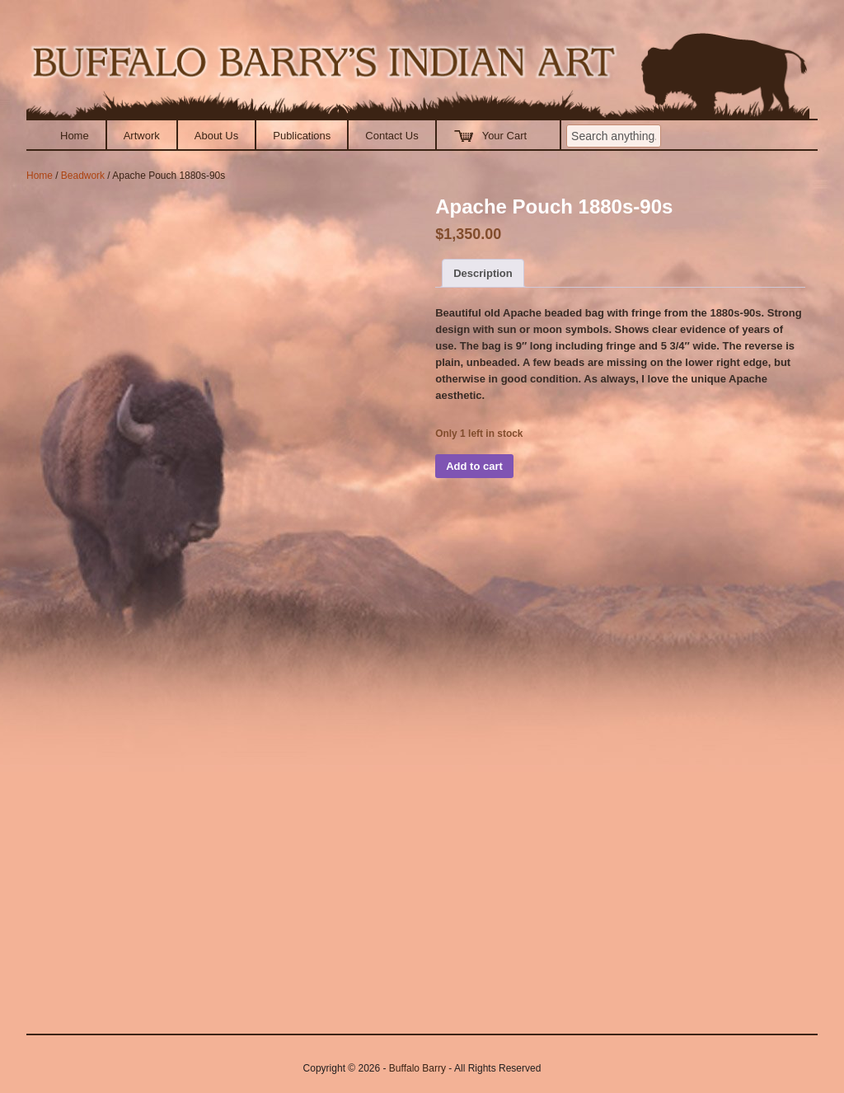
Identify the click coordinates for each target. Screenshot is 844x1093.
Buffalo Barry (417, 1068)
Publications (302, 135)
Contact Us (391, 135)
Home (74, 135)
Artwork (142, 135)
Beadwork (83, 175)
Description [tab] (483, 273)
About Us (216, 135)
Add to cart (474, 466)
